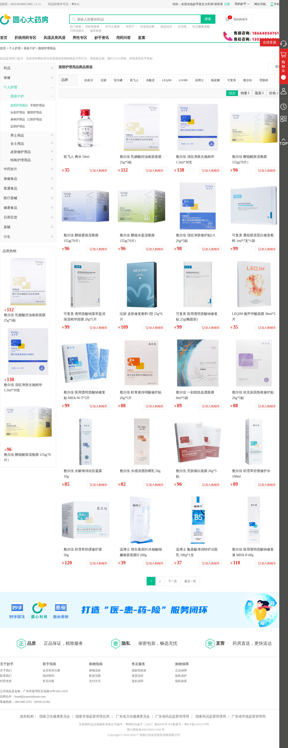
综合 (232, 93)
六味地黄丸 (77, 30)
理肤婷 (263, 80)
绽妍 (103, 80)
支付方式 (95, 681)
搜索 (208, 19)
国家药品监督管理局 (211, 716)
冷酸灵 (150, 80)
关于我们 (6, 670)
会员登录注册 (51, 670)
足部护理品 (17, 126)
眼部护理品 (34, 112)
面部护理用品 (47, 48)
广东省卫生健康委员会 (133, 716)
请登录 (218, 4)
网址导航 (260, 4)
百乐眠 (182, 26)
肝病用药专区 (25, 38)
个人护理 (15, 48)
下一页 (172, 581)
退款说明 (137, 681)
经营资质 (6, 681)
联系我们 (6, 675)
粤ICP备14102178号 (196, 724)
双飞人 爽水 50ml (76, 157)
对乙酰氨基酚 (201, 26)
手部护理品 (37, 105)
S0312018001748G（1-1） (24, 4)
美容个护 (29, 48)
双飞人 (134, 80)
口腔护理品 (34, 119)
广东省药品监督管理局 (172, 716)
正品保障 (181, 670)
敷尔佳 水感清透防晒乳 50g (140, 471)
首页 (3, 38)
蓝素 (141, 38)
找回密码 (48, 675)
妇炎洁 (88, 80)
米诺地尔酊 (147, 26)
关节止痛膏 (112, 26)
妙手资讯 (101, 38)
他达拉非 (166, 26)
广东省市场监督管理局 (248, 716)
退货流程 (137, 675)
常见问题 (48, 681)
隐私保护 (181, 675)
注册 (227, 4)
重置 (278, 66)
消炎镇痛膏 (92, 26)
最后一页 (190, 581)
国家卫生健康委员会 (54, 716)
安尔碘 (118, 80)
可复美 (231, 80)
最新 (259, 93)
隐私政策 (181, 681)
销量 (245, 93)
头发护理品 (17, 112)
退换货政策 (139, 670)
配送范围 (95, 675)
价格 (274, 93)
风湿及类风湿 (54, 38)
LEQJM (167, 80)
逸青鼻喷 (96, 30)
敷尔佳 (247, 80)
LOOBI (183, 80)
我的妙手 (240, 4)
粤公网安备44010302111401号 (145, 729)
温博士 (199, 80)
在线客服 (269, 42)
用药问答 (123, 38)
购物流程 (95, 670)
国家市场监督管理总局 (92, 716)
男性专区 (80, 38)
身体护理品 (17, 119)
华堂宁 (130, 26)
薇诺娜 (215, 80)
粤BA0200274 (73, 4)
